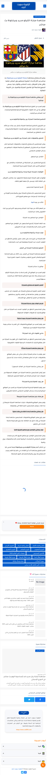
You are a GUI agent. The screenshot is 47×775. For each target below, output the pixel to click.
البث (32, 202)
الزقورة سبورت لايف (16, 769)
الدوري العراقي (24, 549)
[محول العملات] (23, 746)
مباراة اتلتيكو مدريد (20, 78)
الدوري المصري (10, 549)
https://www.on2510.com (23, 730)
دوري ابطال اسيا (39, 557)
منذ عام (30, 579)
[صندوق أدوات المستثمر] (23, 761)
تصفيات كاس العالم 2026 (16, 553)
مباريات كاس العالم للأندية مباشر (34, 565)
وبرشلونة (10, 78)
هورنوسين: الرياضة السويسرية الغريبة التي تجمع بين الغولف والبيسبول (19, 591)
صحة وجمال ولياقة (17, 561)
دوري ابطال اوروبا (10, 557)
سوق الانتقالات (39, 561)
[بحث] (2, 6)
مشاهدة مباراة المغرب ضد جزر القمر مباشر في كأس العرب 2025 (19, 634)
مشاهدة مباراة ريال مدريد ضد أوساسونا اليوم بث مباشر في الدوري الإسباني (18, 608)
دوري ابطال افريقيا (24, 557)
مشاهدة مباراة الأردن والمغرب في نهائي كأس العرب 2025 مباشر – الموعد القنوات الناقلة (17, 625)
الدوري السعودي (39, 549)
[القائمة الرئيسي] (44, 6)
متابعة (32, 526)
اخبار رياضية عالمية (39, 16)
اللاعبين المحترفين (38, 553)
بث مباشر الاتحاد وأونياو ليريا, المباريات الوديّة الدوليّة (19, 615)
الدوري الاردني (9, 545)
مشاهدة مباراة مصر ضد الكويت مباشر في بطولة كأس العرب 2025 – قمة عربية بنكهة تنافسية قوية (18, 599)
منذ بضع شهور (28, 605)
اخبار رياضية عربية (23, 545)
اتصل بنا (31, 581)
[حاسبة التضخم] (23, 753)
